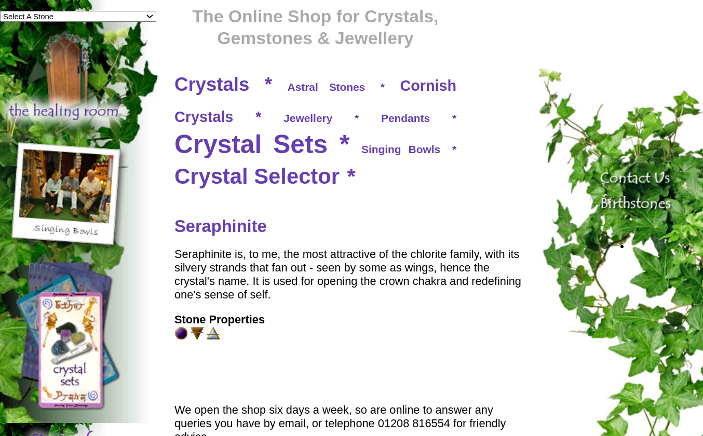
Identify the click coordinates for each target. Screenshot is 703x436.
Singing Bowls (400, 149)
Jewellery (307, 118)
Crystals (211, 84)
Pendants (405, 118)
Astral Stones (327, 87)
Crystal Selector (257, 176)
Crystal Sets (251, 144)
